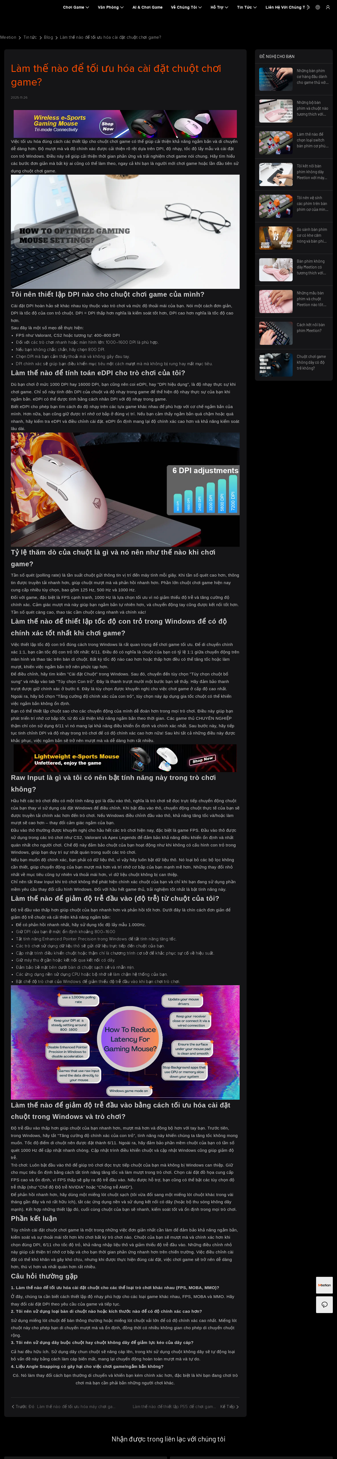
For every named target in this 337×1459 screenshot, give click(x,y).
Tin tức (30, 37)
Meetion (8, 37)
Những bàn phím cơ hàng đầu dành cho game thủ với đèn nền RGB (312, 76)
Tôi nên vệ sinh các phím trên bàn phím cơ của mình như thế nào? (312, 203)
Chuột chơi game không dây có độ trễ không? (311, 362)
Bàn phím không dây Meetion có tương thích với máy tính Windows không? (312, 267)
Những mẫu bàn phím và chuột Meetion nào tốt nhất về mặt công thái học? (311, 299)
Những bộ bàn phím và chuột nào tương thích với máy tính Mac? (312, 108)
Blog (48, 37)
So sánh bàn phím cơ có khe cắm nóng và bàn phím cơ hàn (312, 235)
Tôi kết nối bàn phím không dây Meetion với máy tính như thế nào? (312, 172)
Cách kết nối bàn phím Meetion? (311, 327)
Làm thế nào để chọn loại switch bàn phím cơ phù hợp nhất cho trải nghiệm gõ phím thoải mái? (311, 140)
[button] (308, 7)
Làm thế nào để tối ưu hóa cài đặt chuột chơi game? (110, 37)
